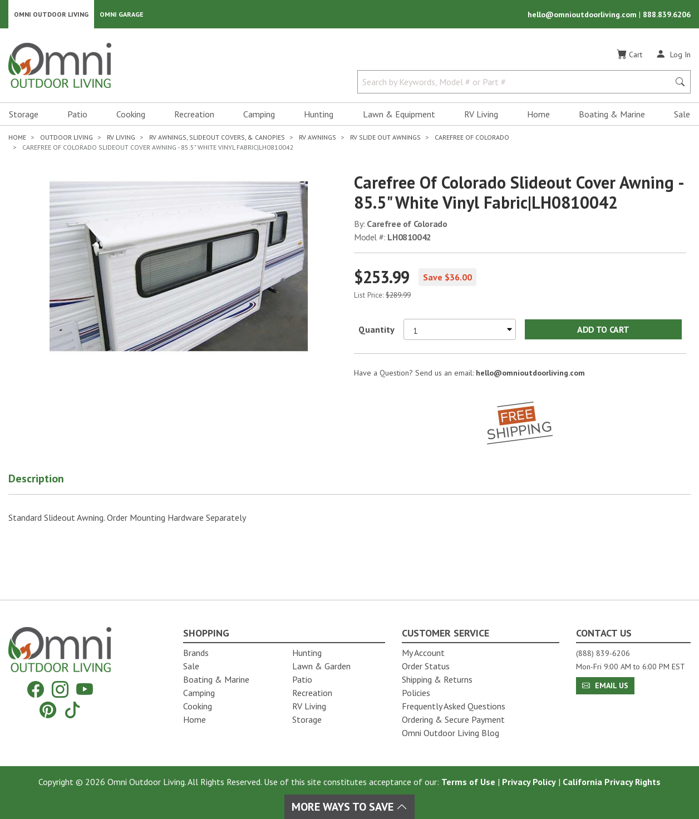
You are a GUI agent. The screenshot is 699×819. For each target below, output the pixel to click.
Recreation (194, 114)
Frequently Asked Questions (453, 706)
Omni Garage (122, 14)
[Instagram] (60, 689)
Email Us (605, 685)
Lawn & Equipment (399, 114)
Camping (259, 114)
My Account (423, 652)
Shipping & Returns (437, 679)
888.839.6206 (667, 14)
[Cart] (629, 55)
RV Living (481, 114)
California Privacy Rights (612, 781)
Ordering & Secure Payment (453, 719)
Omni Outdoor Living (51, 14)
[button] (50, 481)
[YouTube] (84, 689)
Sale (682, 114)
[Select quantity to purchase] (459, 329)
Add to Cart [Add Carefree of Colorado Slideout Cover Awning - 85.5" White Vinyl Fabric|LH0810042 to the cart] (603, 329)
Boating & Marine (612, 114)
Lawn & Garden (321, 666)
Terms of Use (468, 781)
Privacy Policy (529, 781)
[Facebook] (35, 689)
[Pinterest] (48, 710)
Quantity (376, 329)
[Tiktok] (72, 710)
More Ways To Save (349, 807)
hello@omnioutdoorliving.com (583, 14)
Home (538, 114)
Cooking (130, 114)
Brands (196, 652)
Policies (416, 692)
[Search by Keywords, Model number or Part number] (517, 82)
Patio (77, 114)
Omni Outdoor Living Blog (450, 732)
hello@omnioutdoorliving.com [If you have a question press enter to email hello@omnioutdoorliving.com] (530, 373)
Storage (23, 114)
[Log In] (673, 54)
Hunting (318, 114)
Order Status (426, 666)
